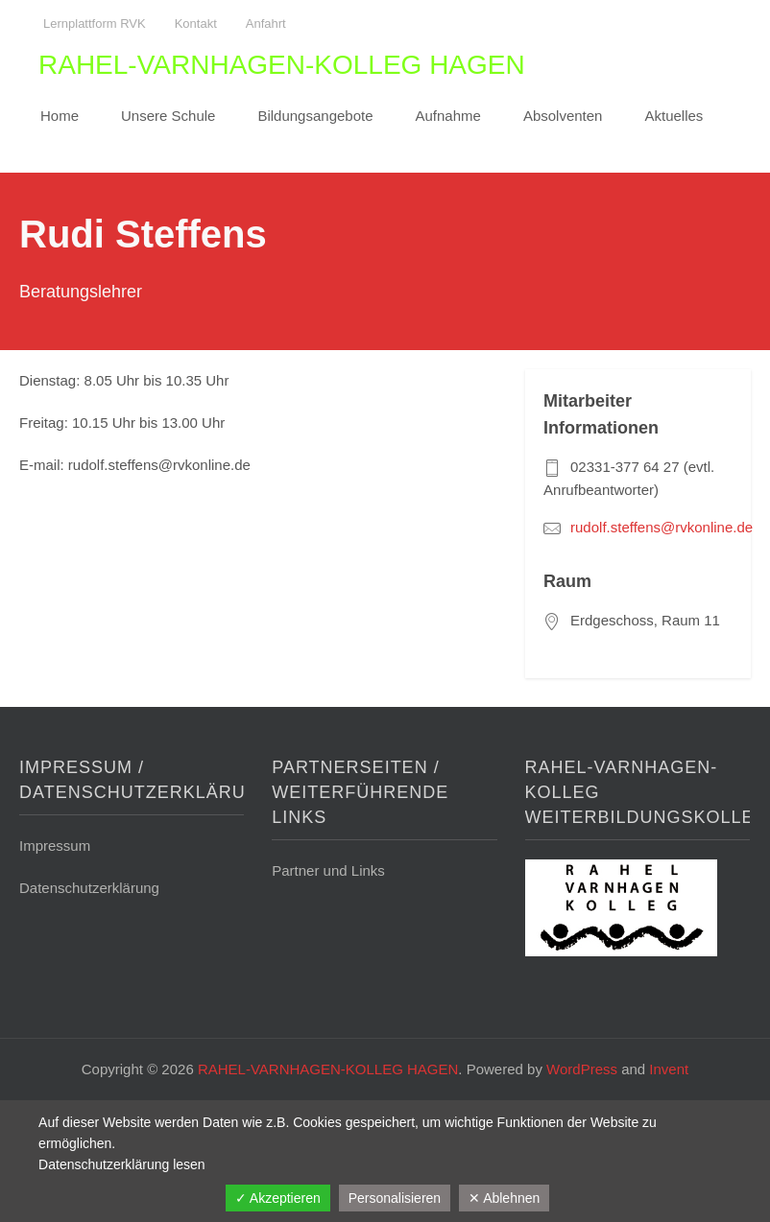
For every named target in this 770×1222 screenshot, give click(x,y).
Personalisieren (395, 1198)
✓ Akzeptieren (278, 1198)
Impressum (54, 845)
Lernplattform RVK (94, 23)
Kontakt (196, 23)
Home (59, 115)
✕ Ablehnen (504, 1198)
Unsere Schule (168, 115)
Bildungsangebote (315, 115)
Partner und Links (328, 870)
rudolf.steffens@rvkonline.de (661, 527)
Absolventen (563, 115)
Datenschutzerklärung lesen (121, 1164)
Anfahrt (266, 23)
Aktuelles (673, 115)
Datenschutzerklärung (89, 888)
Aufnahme (448, 115)
